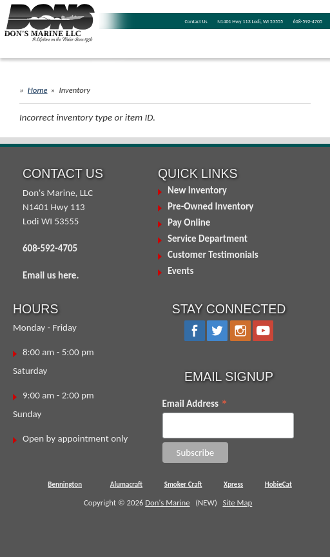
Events (181, 271)
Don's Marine (167, 502)
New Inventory (197, 190)
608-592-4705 (307, 21)
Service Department (208, 238)
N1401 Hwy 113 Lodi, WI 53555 (250, 21)
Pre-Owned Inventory (211, 206)
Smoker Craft (183, 484)
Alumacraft (126, 484)
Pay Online (189, 222)
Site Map (237, 502)
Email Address (195, 403)
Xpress (233, 484)
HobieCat (278, 484)
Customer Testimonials (213, 254)
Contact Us (196, 21)
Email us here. (51, 275)
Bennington (65, 484)
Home (38, 90)
